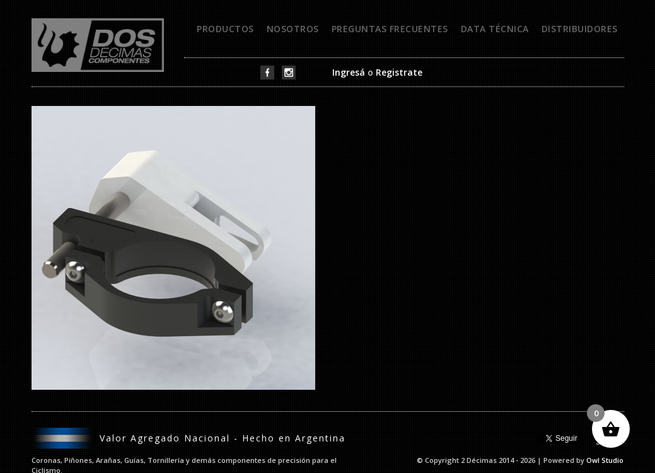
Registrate (399, 72)
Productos (225, 29)
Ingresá (348, 72)
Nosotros (293, 29)
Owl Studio (604, 460)
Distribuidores (580, 29)
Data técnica (495, 29)
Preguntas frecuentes (390, 29)
